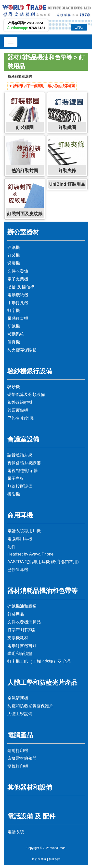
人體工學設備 (19, 714)
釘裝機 (13, 255)
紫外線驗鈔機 (19, 402)
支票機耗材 (17, 638)
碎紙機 (13, 247)
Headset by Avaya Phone (30, 554)
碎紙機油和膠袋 (22, 606)
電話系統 (15, 832)
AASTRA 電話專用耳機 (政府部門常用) (43, 561)
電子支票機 (17, 279)
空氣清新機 (17, 698)
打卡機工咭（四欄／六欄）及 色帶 (39, 661)
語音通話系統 (19, 455)
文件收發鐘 (17, 271)
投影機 (13, 494)
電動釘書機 (17, 318)
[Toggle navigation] (10, 42)
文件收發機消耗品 (24, 622)
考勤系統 (15, 334)
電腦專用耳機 (19, 539)
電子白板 (15, 478)
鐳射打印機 (17, 750)
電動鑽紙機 (17, 295)
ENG (79, 27)
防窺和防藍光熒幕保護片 (30, 706)
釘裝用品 (15, 614)
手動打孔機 (17, 302)
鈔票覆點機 (17, 410)
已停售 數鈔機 (20, 418)
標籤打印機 (17, 766)
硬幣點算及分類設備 (26, 394)
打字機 (13, 310)
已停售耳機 (17, 569)
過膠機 (13, 263)
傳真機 (13, 342)
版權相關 (54, 859)
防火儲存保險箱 (22, 350)
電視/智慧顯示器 (22, 470)
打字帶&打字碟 (21, 630)
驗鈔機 (13, 386)
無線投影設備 (19, 486)
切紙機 (13, 326)
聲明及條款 (39, 859)
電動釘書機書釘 (22, 645)
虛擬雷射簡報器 (22, 758)
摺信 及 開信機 (21, 287)
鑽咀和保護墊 (19, 653)
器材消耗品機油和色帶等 (39, 57)
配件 (11, 546)
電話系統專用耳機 (24, 531)
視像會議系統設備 (24, 462)
